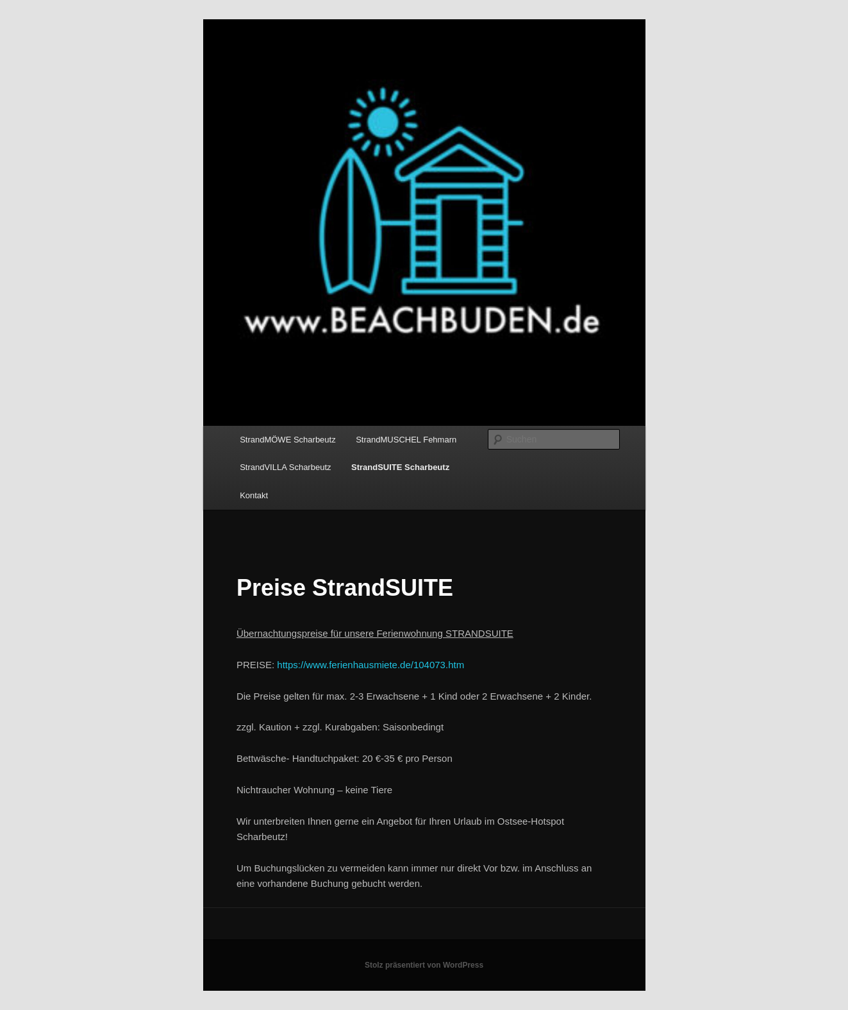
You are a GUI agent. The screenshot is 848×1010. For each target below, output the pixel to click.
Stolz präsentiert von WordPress (424, 965)
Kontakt (254, 495)
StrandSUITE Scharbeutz (400, 467)
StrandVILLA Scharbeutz (285, 467)
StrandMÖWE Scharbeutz (288, 439)
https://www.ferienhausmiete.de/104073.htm (370, 664)
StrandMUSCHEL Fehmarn (406, 439)
